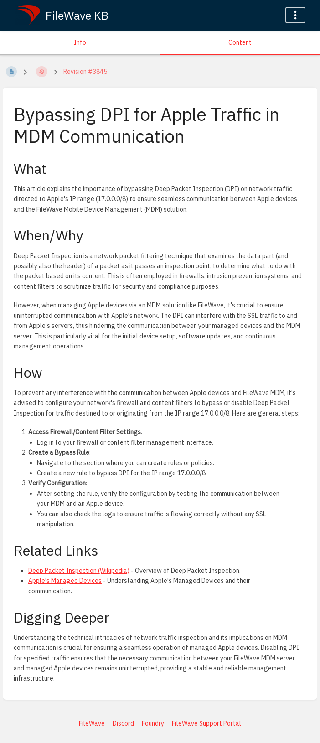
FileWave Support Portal (206, 723)
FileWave (92, 723)
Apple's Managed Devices (65, 581)
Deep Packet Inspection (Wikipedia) (78, 570)
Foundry (153, 723)
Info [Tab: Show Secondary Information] (80, 42)
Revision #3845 (85, 72)
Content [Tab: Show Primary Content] (240, 42)
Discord (123, 723)
